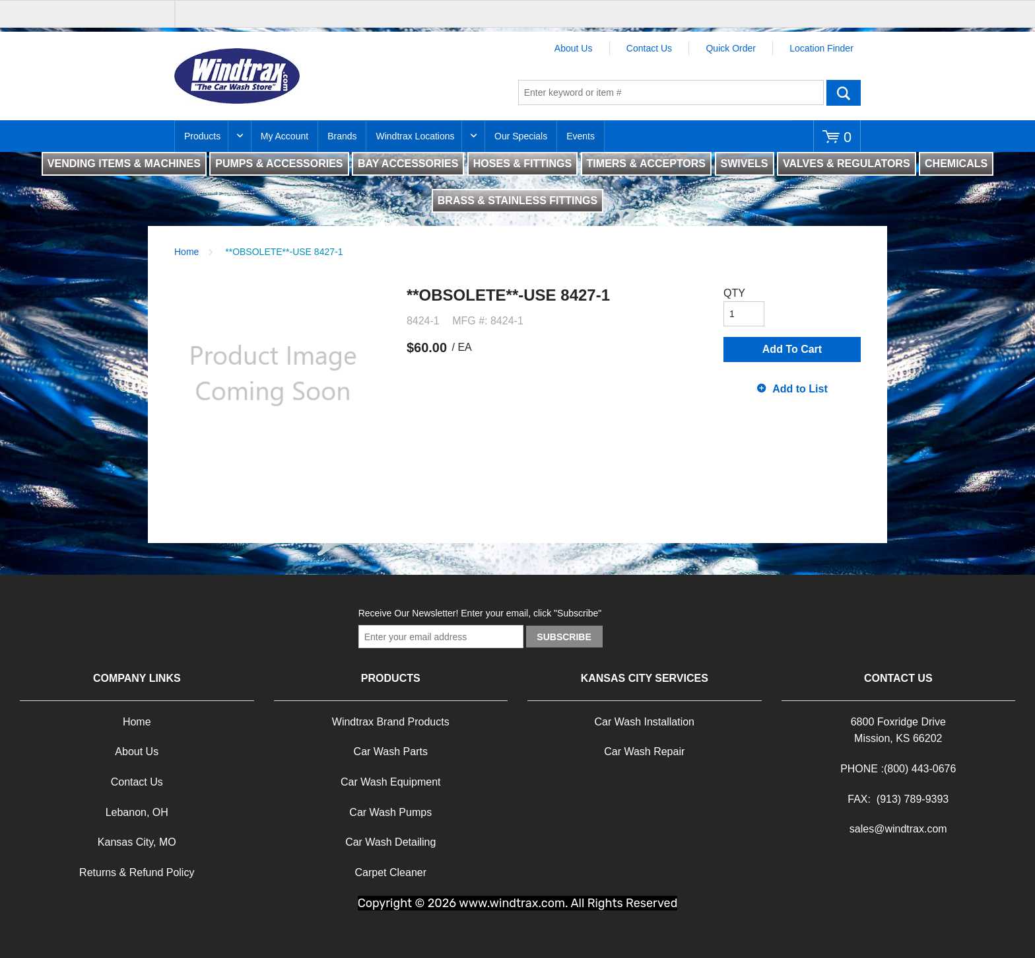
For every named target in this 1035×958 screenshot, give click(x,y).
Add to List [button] (800, 388)
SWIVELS (744, 163)
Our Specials (520, 136)
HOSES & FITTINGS (522, 163)
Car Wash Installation (644, 721)
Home (186, 251)
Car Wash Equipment (390, 782)
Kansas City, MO (137, 842)
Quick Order (730, 48)
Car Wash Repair (644, 751)
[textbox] (671, 92)
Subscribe (564, 637)
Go (843, 92)
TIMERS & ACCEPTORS (646, 163)
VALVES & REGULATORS (846, 163)
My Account (284, 136)
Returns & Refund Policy (136, 872)
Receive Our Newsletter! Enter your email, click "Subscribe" (480, 613)
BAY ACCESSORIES (408, 163)
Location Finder (821, 48)
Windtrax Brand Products (391, 721)
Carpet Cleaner (391, 872)
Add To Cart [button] (792, 349)
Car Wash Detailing (390, 842)
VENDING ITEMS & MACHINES (124, 163)
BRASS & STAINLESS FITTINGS (517, 200)
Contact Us (649, 48)
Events (580, 136)
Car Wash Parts (391, 751)
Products (202, 136)
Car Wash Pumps (390, 812)
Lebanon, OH (137, 812)
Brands (341, 136)
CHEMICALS (956, 163)
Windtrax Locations (415, 136)
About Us (573, 48)
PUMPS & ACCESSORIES (279, 163)
